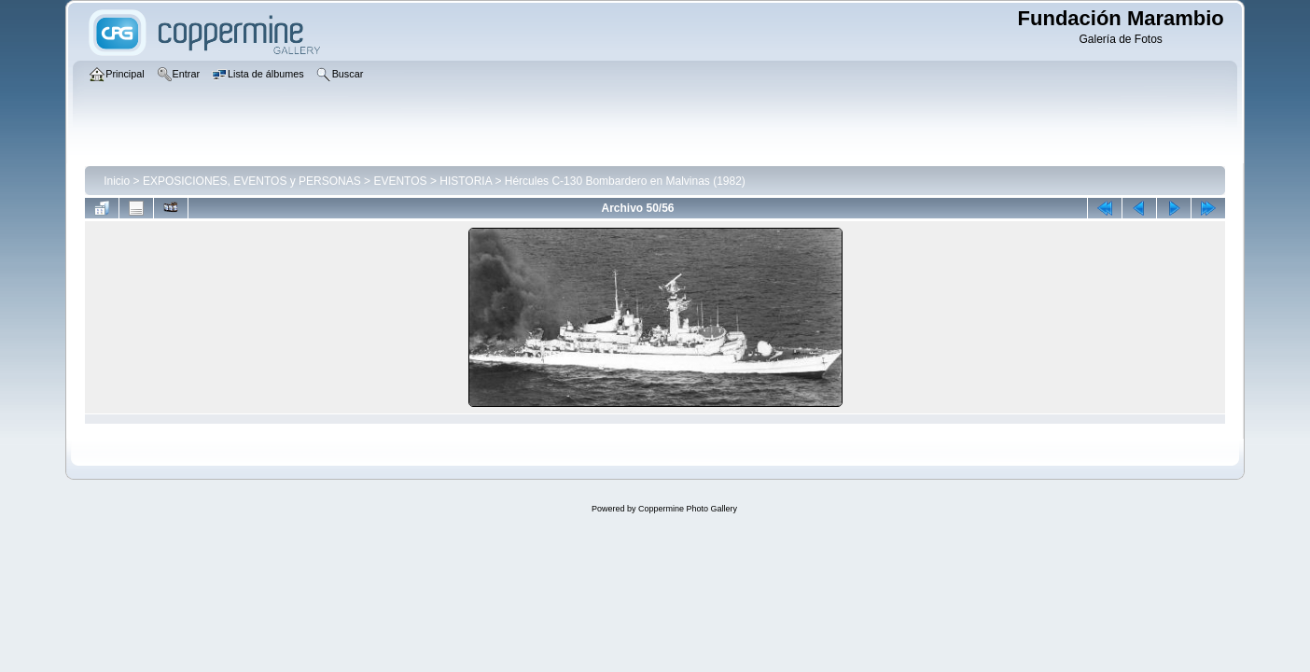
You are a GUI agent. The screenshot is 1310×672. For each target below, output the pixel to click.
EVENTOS (399, 181)
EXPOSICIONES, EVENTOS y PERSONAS (252, 181)
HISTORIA (465, 181)
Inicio (117, 181)
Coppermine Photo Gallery (687, 508)
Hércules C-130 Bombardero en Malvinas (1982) (625, 181)
